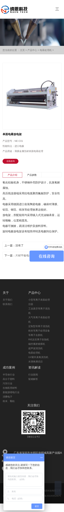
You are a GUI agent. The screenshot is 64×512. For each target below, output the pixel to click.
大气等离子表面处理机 (39, 319)
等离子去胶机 (35, 335)
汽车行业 (7, 383)
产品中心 (32, 50)
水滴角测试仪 (35, 361)
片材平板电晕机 (24, 255)
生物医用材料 (10, 388)
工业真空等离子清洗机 (39, 310)
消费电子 (7, 396)
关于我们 (7, 299)
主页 (22, 50)
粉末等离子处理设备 (39, 330)
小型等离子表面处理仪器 (39, 302)
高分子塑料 (9, 379)
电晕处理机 (46, 50)
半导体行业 (9, 374)
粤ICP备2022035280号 (49, 496)
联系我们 (7, 304)
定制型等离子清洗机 (39, 326)
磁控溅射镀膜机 (36, 344)
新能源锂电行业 (11, 392)
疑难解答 (33, 379)
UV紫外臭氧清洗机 (38, 357)
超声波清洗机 (35, 348)
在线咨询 (10, 161)
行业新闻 (33, 374)
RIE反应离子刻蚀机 (38, 339)
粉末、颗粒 (9, 401)
